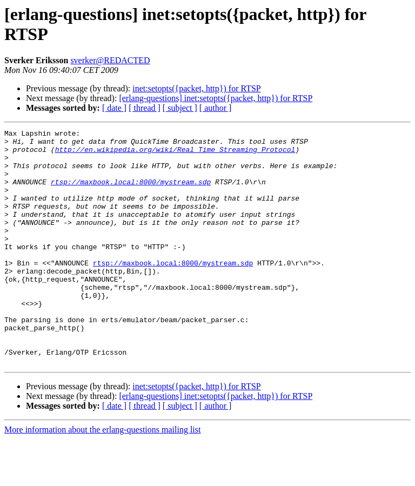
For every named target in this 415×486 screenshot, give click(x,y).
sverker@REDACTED (110, 60)
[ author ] (215, 107)
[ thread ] (144, 107)
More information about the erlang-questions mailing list (102, 476)
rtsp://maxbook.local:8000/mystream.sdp (131, 193)
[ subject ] (180, 107)
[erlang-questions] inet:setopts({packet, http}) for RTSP (215, 98)
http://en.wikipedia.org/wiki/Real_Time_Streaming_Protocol (175, 154)
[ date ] (114, 107)
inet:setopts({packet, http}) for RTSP (196, 88)
